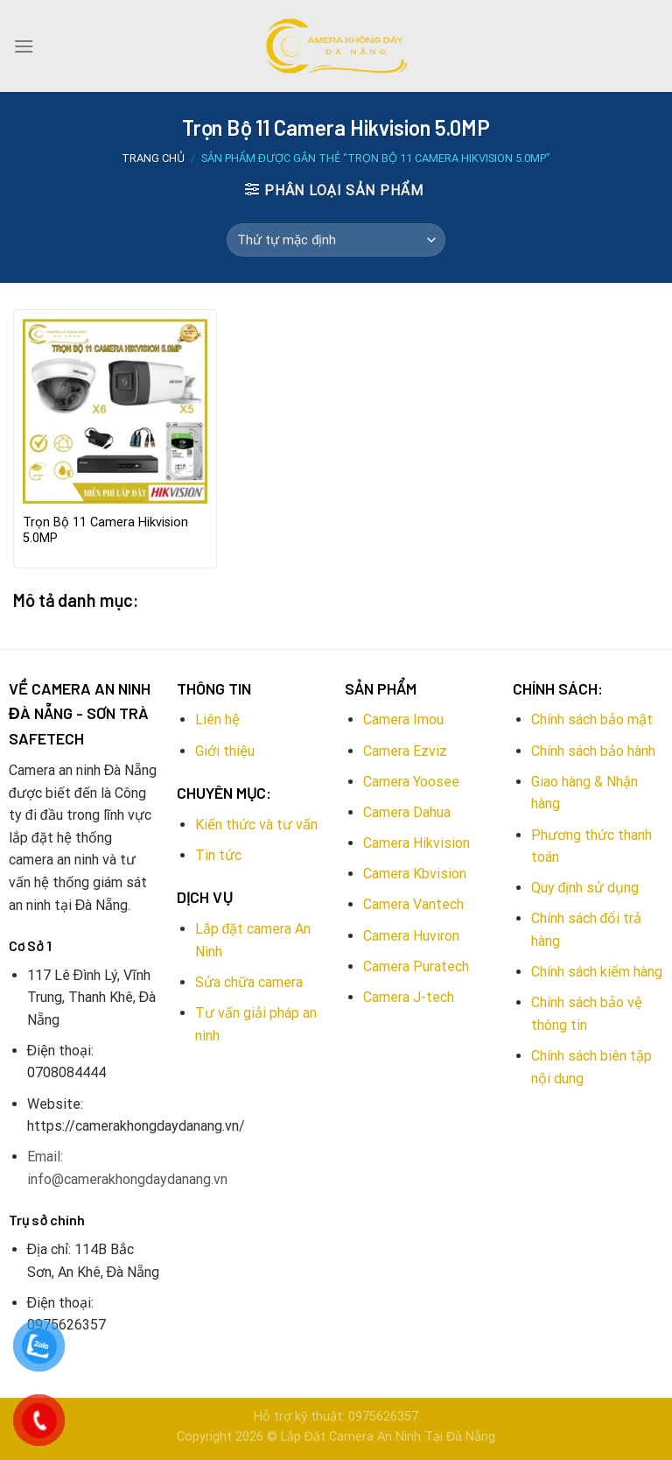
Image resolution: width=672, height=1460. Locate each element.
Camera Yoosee (411, 781)
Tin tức (218, 855)
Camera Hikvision (416, 843)
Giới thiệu (225, 751)
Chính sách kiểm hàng (596, 971)
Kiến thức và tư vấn (256, 824)
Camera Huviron (411, 935)
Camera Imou (403, 719)
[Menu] (23, 46)
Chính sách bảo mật (592, 719)
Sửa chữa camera (249, 982)
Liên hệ (217, 719)
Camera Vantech (413, 904)
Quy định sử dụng (585, 887)
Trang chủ (153, 158)
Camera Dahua (407, 812)
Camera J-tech (408, 997)
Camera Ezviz (405, 751)
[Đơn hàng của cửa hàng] (336, 240)
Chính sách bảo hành (593, 751)
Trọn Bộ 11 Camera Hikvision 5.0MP (105, 531)
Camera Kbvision (414, 873)
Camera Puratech (416, 966)
